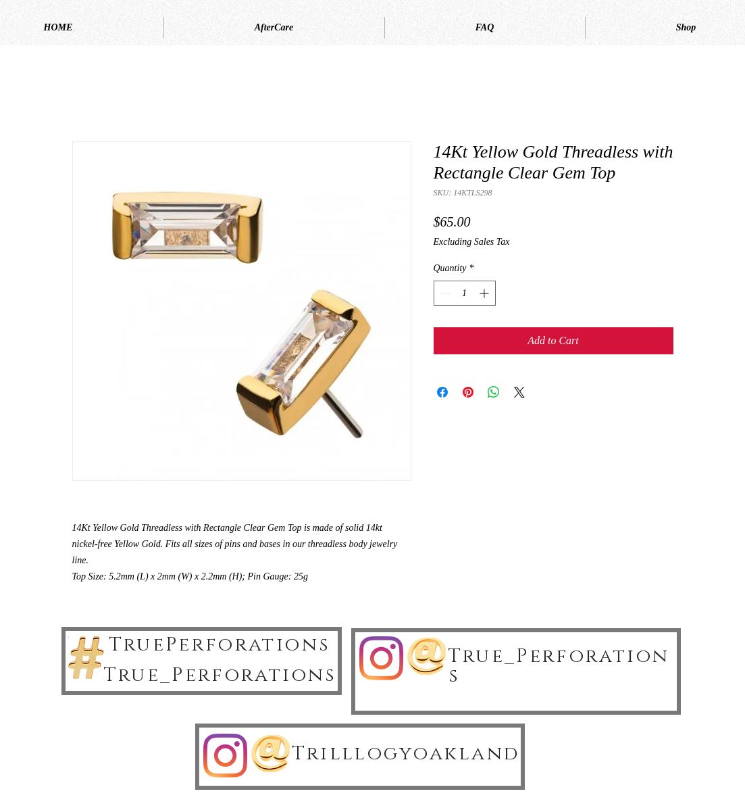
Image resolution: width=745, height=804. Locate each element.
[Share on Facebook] (442, 392)
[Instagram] (381, 658)
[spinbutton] (465, 293)
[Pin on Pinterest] (468, 392)
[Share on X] (519, 392)
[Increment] (485, 293)
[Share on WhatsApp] (494, 392)
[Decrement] (444, 293)
